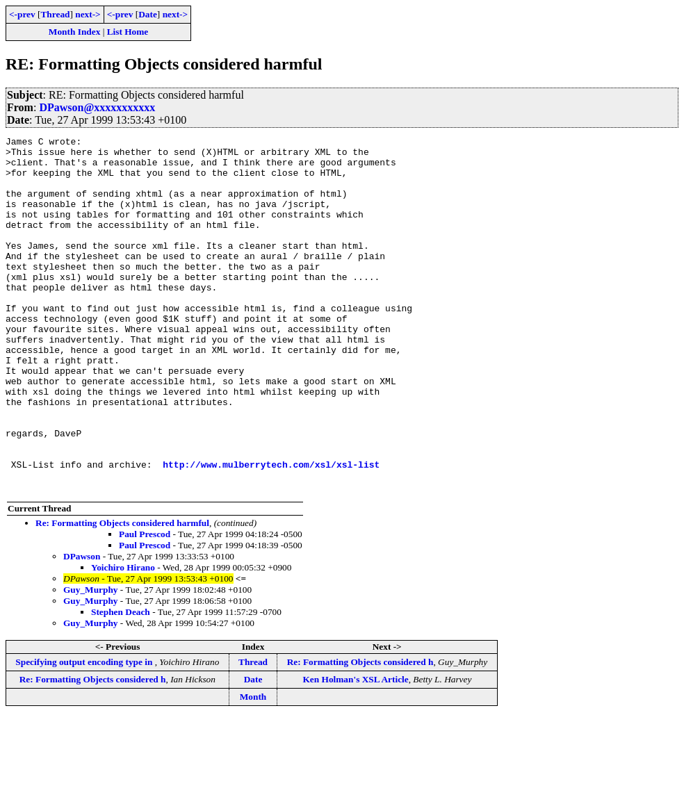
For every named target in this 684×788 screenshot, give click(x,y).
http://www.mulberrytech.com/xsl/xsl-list (271, 531)
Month (253, 767)
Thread (55, 14)
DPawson (81, 627)
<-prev (22, 14)
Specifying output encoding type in (84, 733)
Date (147, 14)
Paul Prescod (144, 605)
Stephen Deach (120, 683)
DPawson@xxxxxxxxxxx (97, 107)
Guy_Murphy (90, 660)
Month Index (74, 31)
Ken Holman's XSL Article (356, 750)
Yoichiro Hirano (123, 638)
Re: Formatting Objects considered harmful (122, 594)
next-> (87, 14)
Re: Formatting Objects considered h (360, 733)
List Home (128, 31)
